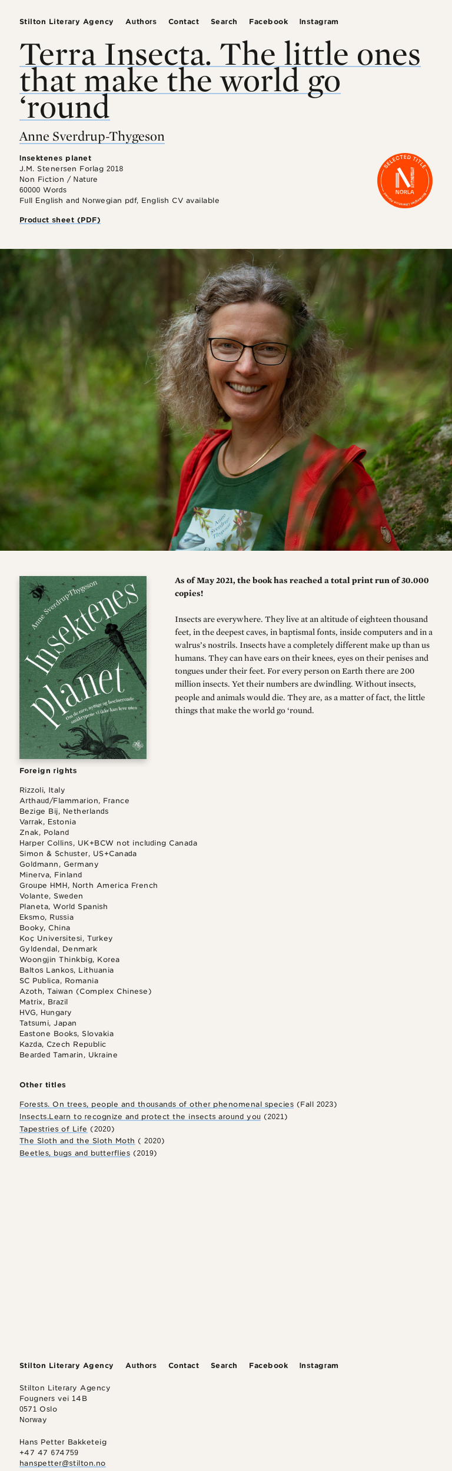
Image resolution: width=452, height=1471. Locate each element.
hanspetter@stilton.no (62, 1463)
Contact (184, 21)
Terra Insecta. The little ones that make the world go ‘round (220, 79)
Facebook (268, 21)
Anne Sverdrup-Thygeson (92, 136)
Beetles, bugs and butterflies (75, 1153)
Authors (141, 21)
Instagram (319, 21)
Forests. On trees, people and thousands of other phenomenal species (156, 1104)
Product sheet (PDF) (60, 219)
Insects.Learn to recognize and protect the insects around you (140, 1116)
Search (224, 21)
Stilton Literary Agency (66, 21)
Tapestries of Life (53, 1128)
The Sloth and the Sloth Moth (77, 1140)
